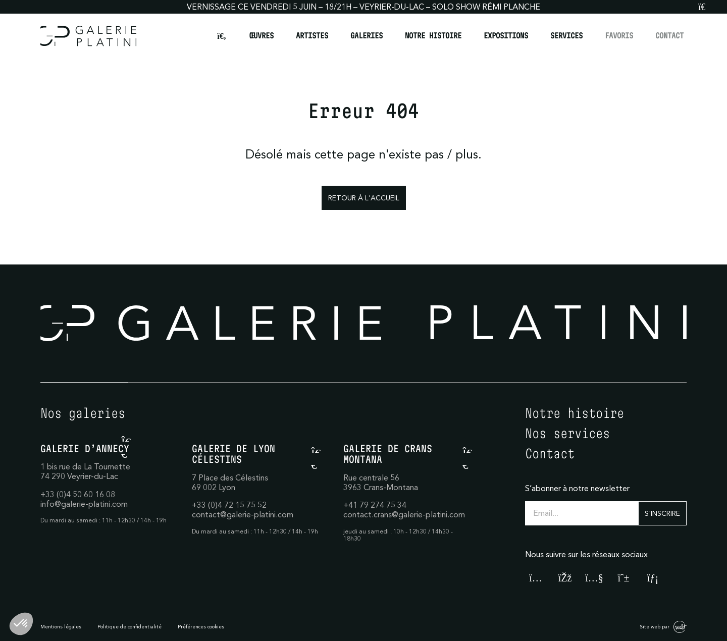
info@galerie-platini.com (84, 504)
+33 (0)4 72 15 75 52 (229, 505)
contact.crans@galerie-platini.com (404, 514)
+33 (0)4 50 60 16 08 (77, 494)
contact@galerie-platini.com (242, 514)
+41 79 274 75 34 (374, 505)
